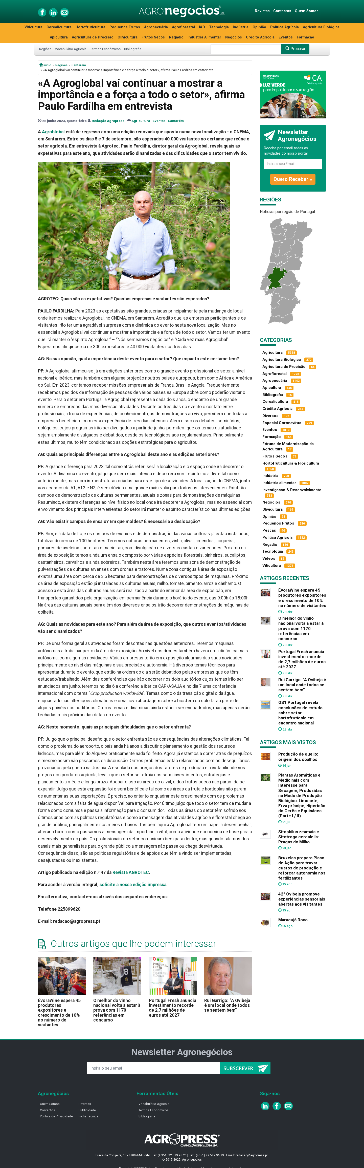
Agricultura (140, 121)
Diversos (270, 415)
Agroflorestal (183, 27)
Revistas (262, 11)
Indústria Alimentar (204, 37)
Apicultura (59, 37)
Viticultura (33, 27)
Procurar (295, 48)
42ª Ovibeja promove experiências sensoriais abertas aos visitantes (301, 899)
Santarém (79, 65)
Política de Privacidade (56, 1116)
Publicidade (87, 1110)
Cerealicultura (59, 27)
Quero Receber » (293, 179)
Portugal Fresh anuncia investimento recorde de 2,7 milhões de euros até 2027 (172, 1008)
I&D (202, 27)
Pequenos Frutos (124, 27)
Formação (305, 37)
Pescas (269, 530)
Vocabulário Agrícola (70, 49)
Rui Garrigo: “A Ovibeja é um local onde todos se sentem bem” (227, 1005)
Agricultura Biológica (321, 27)
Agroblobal (53, 131)
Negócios (233, 37)
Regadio (176, 37)
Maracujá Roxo (293, 919)
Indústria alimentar (279, 483)
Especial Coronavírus (281, 423)
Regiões (45, 49)
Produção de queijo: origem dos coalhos (298, 757)
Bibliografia (132, 49)
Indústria (240, 27)
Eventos (286, 37)
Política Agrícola (284, 27)
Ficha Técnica (88, 1116)
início (45, 65)
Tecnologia (219, 27)
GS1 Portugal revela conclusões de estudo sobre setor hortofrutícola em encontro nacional (300, 712)
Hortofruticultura (90, 27)
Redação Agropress (108, 121)
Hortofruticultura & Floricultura (290, 463)
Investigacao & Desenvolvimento (292, 490)
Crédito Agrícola (260, 37)
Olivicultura (128, 37)
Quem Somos (306, 11)
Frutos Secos (153, 37)
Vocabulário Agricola (154, 1104)
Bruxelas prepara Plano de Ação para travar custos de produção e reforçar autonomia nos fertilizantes (301, 868)
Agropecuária (156, 27)
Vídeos (268, 558)
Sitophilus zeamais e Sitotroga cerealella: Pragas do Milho (298, 836)
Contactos (282, 11)
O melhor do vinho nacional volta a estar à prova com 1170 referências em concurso (116, 1010)
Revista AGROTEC (130, 872)
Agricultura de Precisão (92, 37)
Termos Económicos (105, 49)
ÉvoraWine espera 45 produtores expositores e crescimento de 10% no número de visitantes (59, 1013)
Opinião (259, 27)
